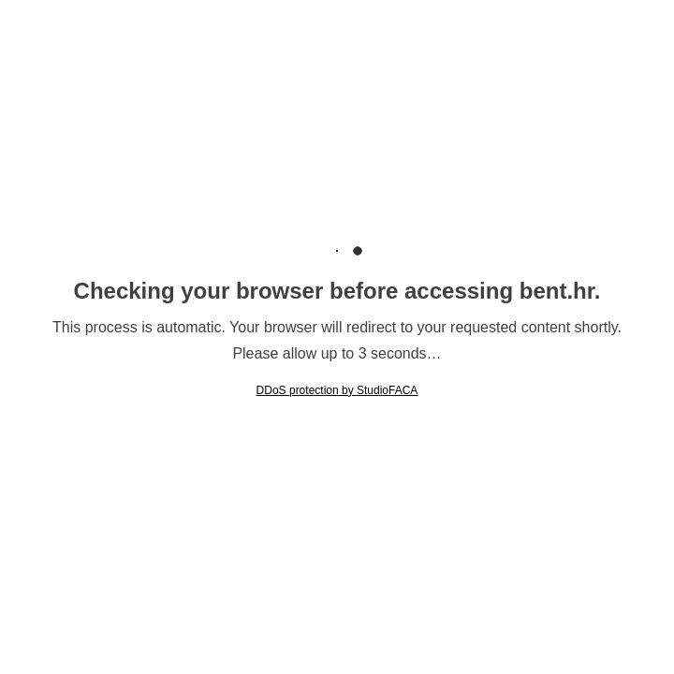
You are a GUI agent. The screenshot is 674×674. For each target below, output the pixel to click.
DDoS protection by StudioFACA (337, 390)
